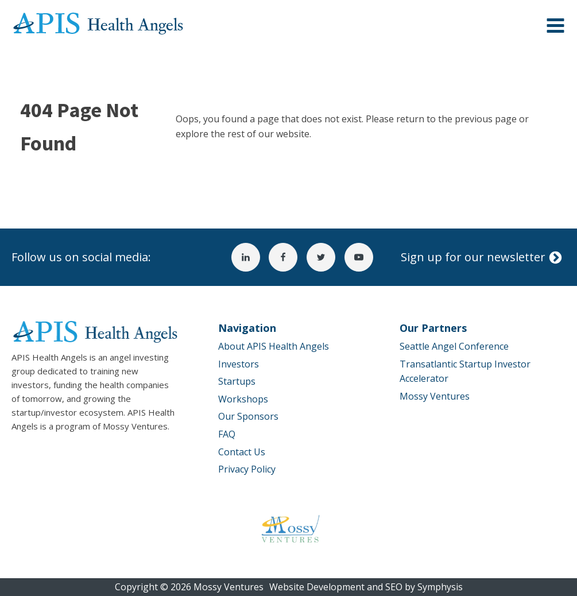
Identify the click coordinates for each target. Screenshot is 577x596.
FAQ (226, 434)
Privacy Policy (247, 469)
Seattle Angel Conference (454, 346)
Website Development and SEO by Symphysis (366, 586)
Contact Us (241, 452)
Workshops (243, 399)
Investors (238, 364)
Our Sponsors (248, 416)
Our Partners (433, 328)
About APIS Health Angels (273, 346)
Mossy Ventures (435, 396)
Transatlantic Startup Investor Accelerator (465, 371)
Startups (236, 381)
